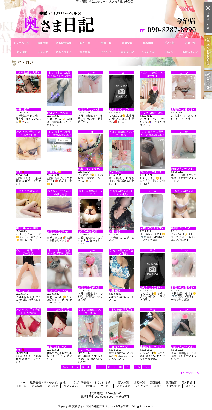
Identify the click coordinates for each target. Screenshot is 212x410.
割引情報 (127, 43)
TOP (21, 43)
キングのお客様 (87, 231)
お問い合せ (190, 52)
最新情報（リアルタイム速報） (42, 43)
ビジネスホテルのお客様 (155, 112)
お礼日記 (114, 231)
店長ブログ (127, 52)
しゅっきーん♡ (118, 346)
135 (137, 367)
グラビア (106, 52)
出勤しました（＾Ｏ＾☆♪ (155, 346)
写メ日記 (169, 43)
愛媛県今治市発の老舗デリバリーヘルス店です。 (101, 406)
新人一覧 (84, 43)
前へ (65, 367)
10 (120, 367)
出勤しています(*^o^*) (92, 168)
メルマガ (42, 52)
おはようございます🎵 (92, 109)
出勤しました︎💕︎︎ (180, 228)
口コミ (169, 52)
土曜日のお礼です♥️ (182, 109)
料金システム (63, 52)
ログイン (190, 385)
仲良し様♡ (22, 109)
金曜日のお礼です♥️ (151, 228)
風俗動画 (148, 43)
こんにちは (116, 172)
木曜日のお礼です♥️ (182, 287)
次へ (146, 367)
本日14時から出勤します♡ (32, 228)
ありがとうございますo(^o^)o (158, 287)
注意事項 (84, 52)
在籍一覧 (190, 43)
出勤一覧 (106, 43)
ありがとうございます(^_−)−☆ (128, 109)
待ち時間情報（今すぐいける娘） (63, 43)
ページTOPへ (191, 372)
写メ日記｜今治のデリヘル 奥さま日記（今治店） (106, 20)
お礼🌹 (20, 172)
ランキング (148, 52)
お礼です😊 (54, 172)
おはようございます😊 (61, 112)
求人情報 (21, 52)
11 (126, 367)
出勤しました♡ (56, 346)
